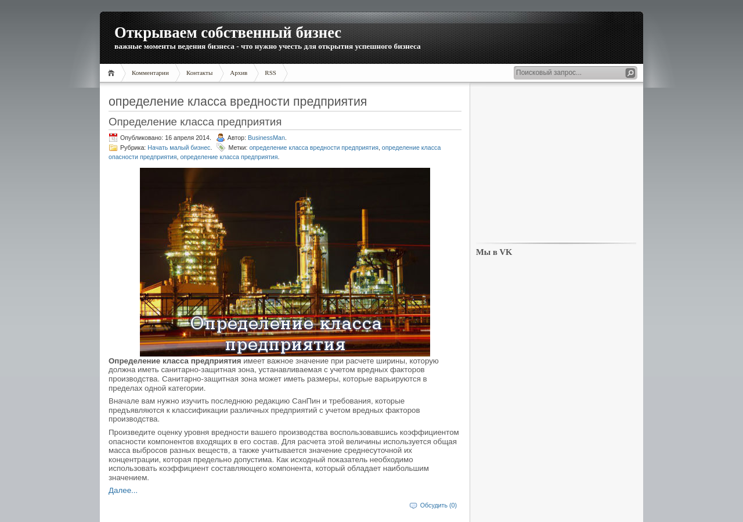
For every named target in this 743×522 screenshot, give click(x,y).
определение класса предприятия (228, 156)
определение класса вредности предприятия (313, 147)
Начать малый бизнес (178, 147)
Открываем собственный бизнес (227, 32)
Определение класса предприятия (195, 122)
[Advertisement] (556, 163)
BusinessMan (266, 137)
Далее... (123, 490)
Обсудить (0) (438, 505)
